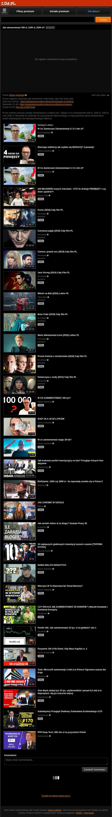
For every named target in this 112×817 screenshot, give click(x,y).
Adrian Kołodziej (16, 95)
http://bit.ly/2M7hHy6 (25, 107)
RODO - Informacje (85, 813)
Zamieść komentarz (94, 769)
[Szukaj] (47, 19)
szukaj (103, 19)
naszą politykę (54, 810)
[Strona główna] (9, 3)
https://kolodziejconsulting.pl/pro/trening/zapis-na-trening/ (47, 101)
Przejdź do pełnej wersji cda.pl (56, 796)
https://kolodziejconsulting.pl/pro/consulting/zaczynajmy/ (46, 104)
